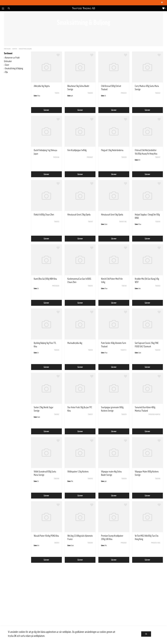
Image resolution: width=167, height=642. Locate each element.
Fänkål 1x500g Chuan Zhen (44, 214)
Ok (146, 634)
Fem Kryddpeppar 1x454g (77, 150)
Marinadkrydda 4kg (74, 343)
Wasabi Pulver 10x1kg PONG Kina (46, 536)
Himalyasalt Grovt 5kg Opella (112, 214)
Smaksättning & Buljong (25, 49)
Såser (7, 65)
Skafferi (14, 49)
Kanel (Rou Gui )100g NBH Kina (45, 279)
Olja (6, 72)
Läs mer (46, 110)
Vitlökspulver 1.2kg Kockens (78, 471)
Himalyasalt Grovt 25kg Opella (79, 214)
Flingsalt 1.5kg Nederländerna (112, 150)
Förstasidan (7, 49)
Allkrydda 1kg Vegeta (42, 86)
